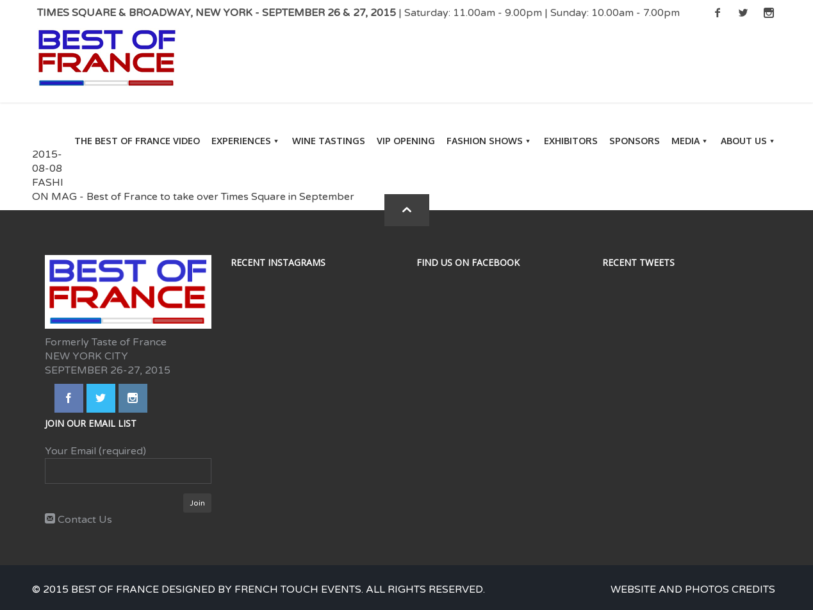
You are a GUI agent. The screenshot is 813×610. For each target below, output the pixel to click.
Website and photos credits (693, 589)
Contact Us (78, 519)
